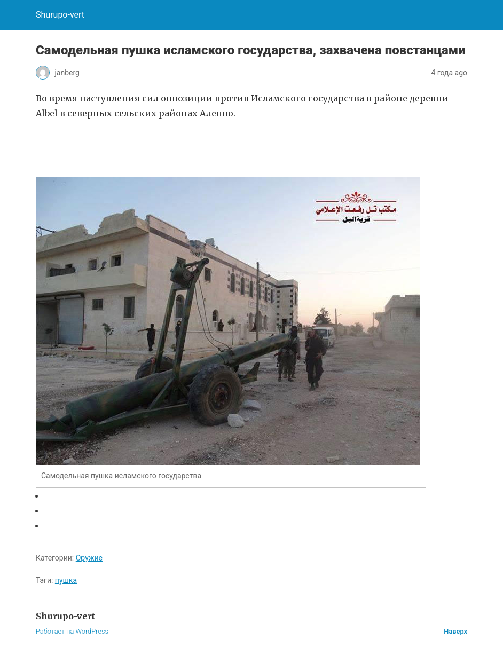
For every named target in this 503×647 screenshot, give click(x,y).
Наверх (455, 631)
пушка (66, 580)
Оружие (89, 558)
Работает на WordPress (72, 631)
